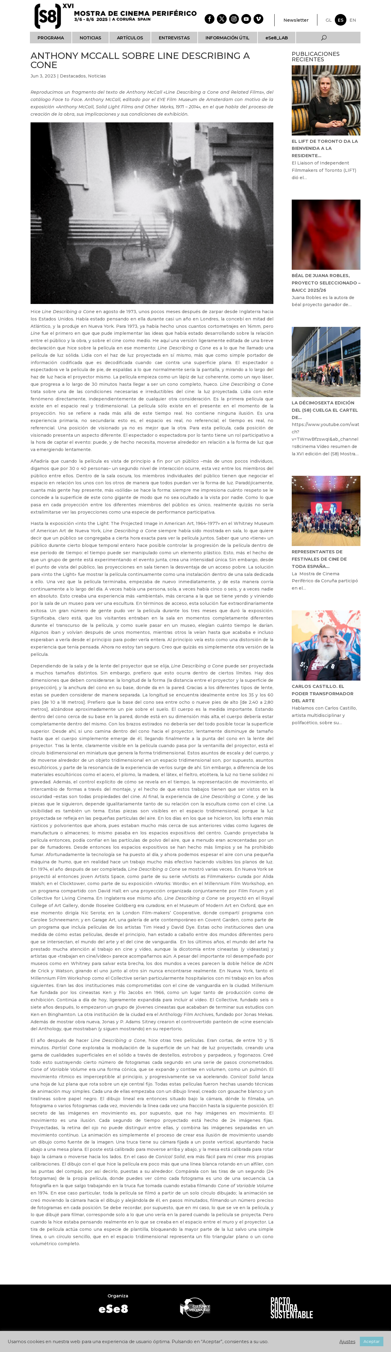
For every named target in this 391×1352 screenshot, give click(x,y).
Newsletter (296, 20)
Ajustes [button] (347, 1341)
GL (329, 20)
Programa (51, 38)
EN (352, 20)
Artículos (130, 38)
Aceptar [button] (372, 1341)
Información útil (228, 38)
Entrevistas (174, 38)
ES (340, 20)
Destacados (73, 76)
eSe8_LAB (276, 38)
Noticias (90, 38)
